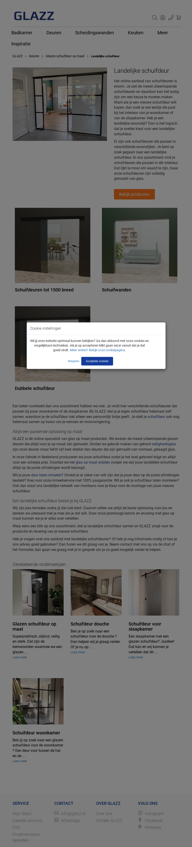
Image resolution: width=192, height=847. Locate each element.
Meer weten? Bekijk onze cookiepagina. (98, 350)
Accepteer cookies (97, 361)
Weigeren (73, 361)
